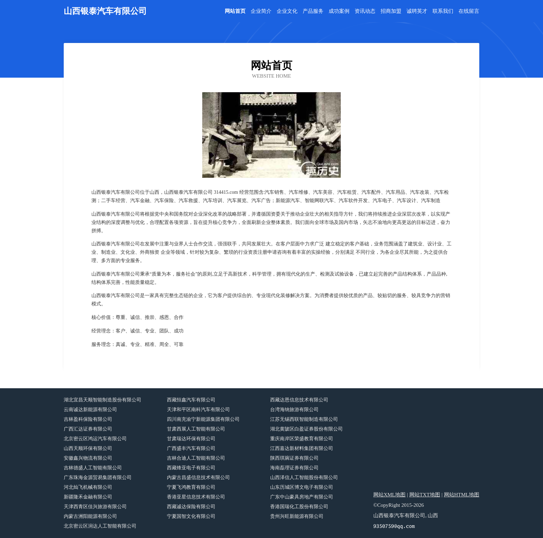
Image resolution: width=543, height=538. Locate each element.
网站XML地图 (389, 494)
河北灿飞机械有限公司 (88, 487)
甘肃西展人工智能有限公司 (196, 429)
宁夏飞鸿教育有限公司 (191, 487)
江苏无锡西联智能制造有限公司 (304, 419)
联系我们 (443, 11)
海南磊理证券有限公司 (294, 467)
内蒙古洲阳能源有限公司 (90, 516)
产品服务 (313, 11)
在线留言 (469, 11)
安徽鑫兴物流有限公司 (88, 458)
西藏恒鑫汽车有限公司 (191, 399)
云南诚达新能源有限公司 (90, 409)
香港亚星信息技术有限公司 (196, 497)
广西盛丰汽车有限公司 (191, 448)
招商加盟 (391, 11)
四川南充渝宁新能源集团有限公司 (203, 419)
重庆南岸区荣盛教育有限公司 (301, 438)
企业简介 (261, 11)
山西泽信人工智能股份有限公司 (304, 477)
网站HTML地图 (462, 494)
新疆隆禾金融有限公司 (88, 497)
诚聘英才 (417, 11)
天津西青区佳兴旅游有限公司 (95, 506)
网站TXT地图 (424, 494)
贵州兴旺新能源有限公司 (296, 516)
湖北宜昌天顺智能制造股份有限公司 (102, 399)
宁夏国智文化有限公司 (191, 516)
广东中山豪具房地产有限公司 (301, 497)
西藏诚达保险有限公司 (191, 506)
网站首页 (235, 11)
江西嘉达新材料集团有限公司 (301, 448)
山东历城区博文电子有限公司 (301, 487)
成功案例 (339, 11)
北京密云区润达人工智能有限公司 (100, 526)
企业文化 (287, 11)
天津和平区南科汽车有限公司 (198, 409)
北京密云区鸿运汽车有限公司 (95, 438)
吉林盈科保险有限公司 (88, 419)
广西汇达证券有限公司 (88, 429)
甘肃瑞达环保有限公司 (191, 438)
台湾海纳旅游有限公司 (294, 409)
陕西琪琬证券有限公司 (294, 458)
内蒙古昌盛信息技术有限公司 (198, 477)
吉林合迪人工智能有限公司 (196, 458)
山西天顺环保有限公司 (88, 448)
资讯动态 (365, 11)
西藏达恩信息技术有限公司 (299, 399)
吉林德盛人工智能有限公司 (93, 467)
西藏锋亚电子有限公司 (191, 467)
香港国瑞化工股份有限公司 (299, 506)
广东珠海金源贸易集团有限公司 (98, 477)
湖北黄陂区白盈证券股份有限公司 (306, 429)
